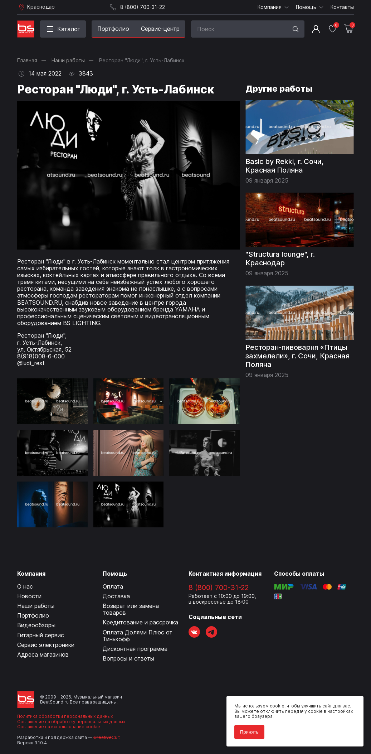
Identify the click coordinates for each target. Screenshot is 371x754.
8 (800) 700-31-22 (219, 587)
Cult (106, 737)
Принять (247, 730)
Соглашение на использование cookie (58, 726)
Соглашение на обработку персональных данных (71, 721)
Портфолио (113, 28)
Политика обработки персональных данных (65, 716)
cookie (275, 704)
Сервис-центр (160, 28)
